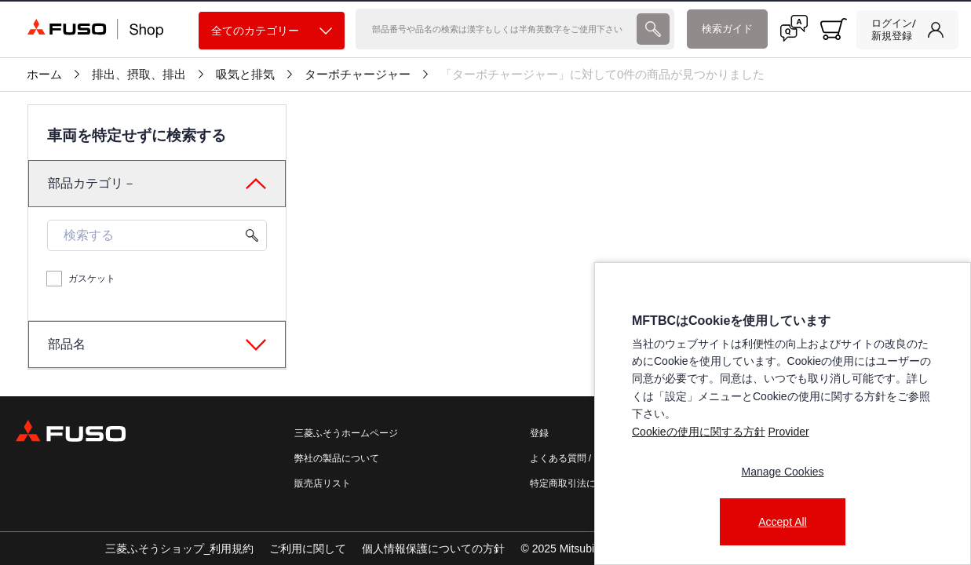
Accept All (782, 522)
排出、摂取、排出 (139, 74)
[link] (907, 29)
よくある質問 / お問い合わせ (590, 458)
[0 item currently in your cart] (833, 29)
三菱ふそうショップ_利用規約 (179, 548)
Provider (788, 431)
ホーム (44, 74)
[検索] (494, 29)
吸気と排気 (245, 74)
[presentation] (485, 282)
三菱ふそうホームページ (346, 433)
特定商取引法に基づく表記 (586, 483)
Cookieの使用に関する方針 (698, 431)
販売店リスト (322, 483)
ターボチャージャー (358, 74)
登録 (539, 433)
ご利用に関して (307, 548)
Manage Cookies (782, 471)
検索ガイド (727, 29)
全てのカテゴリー (271, 31)
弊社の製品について (336, 458)
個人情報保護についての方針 (433, 548)
